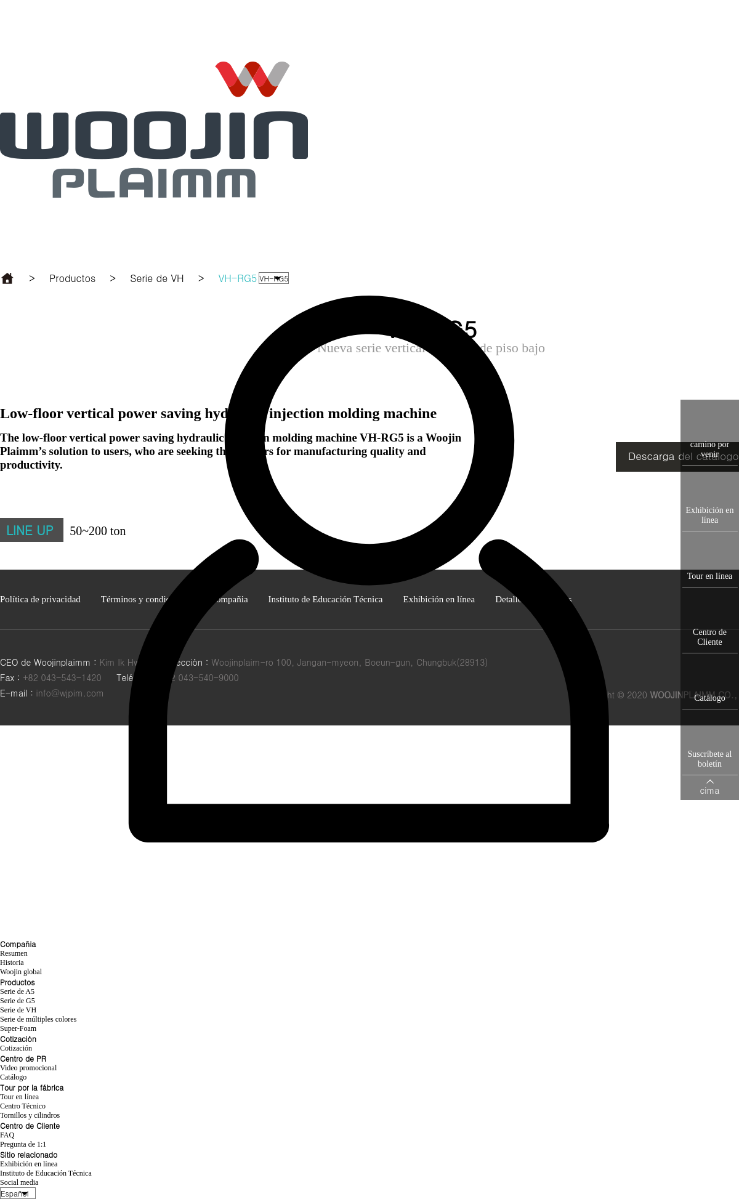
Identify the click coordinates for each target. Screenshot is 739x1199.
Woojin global (21, 971)
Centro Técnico (23, 1106)
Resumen (14, 953)
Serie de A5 (17, 991)
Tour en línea (19, 1096)
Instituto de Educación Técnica (46, 1173)
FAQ (7, 1135)
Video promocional (28, 1068)
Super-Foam (18, 1028)
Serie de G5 (17, 1000)
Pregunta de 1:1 (23, 1144)
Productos (328, 25)
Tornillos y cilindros (30, 1115)
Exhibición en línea (28, 1164)
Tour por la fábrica (556, 25)
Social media (19, 1182)
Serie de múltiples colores (38, 1019)
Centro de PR (448, 25)
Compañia (215, 25)
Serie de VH (18, 1010)
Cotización (16, 1048)
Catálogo (13, 1077)
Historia (12, 962)
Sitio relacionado (219, 44)
